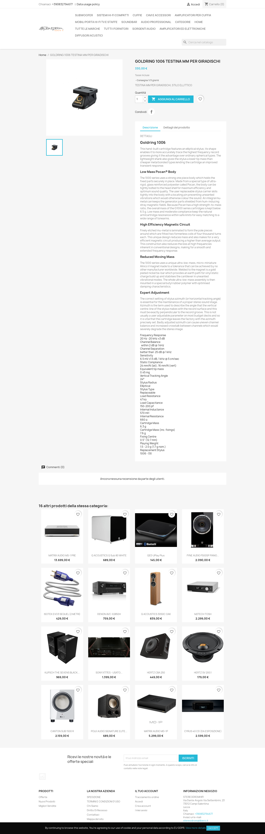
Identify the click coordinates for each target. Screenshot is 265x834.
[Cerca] (204, 42)
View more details (196, 827)
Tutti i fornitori (116, 29)
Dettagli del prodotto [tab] (176, 127)
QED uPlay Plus (156, 555)
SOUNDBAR (129, 22)
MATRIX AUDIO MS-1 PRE (62, 555)
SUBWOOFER (84, 15)
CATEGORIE (183, 22)
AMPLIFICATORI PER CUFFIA (193, 15)
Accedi (139, 801)
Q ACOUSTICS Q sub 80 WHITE (109, 555)
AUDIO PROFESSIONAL (156, 22)
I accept (213, 828)
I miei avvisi (141, 810)
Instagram (42, 776)
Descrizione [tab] (150, 127)
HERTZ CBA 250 (156, 672)
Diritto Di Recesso (97, 810)
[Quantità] (139, 99)
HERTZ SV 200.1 (203, 672)
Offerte (43, 797)
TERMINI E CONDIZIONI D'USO (103, 801)
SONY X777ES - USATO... (109, 672)
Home (199, 22)
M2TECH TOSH (202, 614)
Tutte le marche (87, 29)
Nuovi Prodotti (47, 801)
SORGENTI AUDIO (144, 29)
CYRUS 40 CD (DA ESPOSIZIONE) (203, 731)
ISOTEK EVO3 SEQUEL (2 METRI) (62, 614)
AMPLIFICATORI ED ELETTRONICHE (183, 29)
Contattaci (93, 814)
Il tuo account (146, 791)
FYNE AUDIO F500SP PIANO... (203, 555)
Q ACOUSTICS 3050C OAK (156, 614)
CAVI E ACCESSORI (158, 15)
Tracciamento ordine (147, 797)
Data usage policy (88, 4)
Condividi (151, 111)
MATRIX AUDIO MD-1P (156, 731)
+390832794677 (62, 4)
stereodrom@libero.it (195, 820)
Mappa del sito (95, 819)
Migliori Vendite (47, 805)
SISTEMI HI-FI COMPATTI (113, 15)
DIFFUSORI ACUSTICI (89, 35)
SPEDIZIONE (94, 797)
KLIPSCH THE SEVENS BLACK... (62, 672)
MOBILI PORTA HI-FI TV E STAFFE (96, 22)
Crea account (143, 805)
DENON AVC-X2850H (109, 614)
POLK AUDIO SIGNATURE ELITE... (109, 731)
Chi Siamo (92, 805)
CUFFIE (137, 15)
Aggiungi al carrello (171, 99)
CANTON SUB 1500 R (62, 731)
